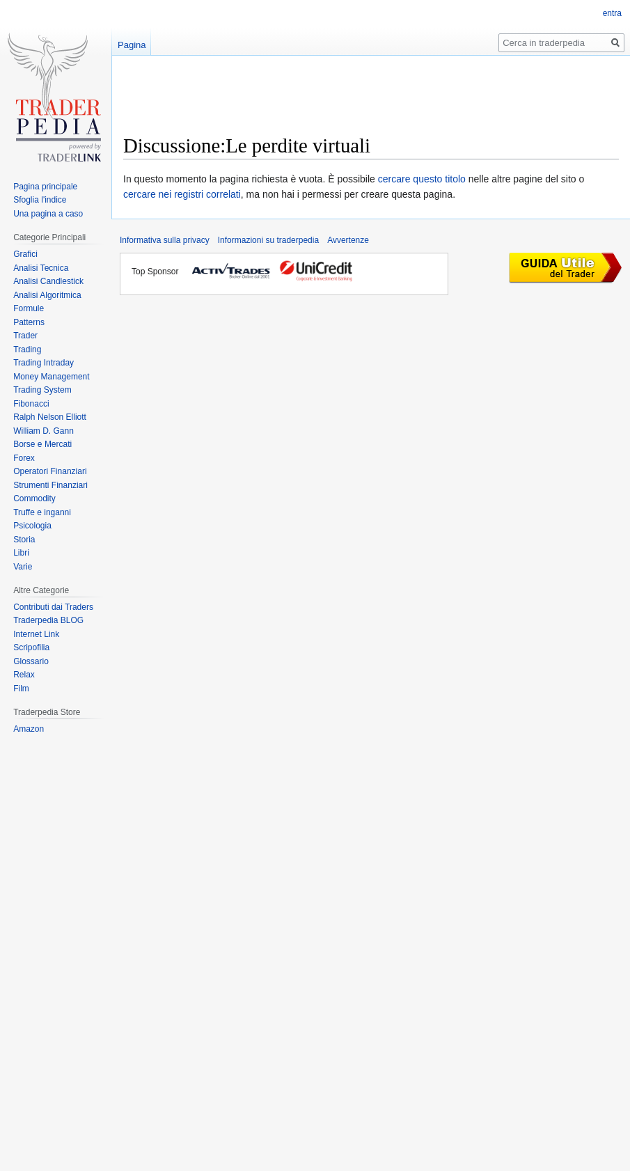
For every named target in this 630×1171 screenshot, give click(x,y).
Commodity (34, 498)
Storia (24, 539)
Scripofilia (31, 647)
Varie (22, 567)
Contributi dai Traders (53, 607)
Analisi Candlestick (48, 281)
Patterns (29, 322)
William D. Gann (43, 431)
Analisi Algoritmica (47, 295)
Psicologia (32, 526)
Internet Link (36, 634)
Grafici (25, 254)
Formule (28, 308)
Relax (24, 674)
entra (612, 13)
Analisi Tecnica (40, 268)
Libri (21, 553)
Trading (27, 349)
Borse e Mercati (42, 444)
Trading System (42, 390)
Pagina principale (45, 186)
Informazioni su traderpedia (268, 240)
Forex (24, 458)
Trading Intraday (43, 363)
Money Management (51, 377)
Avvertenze (348, 240)
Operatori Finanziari (49, 471)
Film (21, 688)
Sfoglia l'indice (39, 200)
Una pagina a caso (48, 214)
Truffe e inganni (42, 512)
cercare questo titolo (422, 178)
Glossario (31, 661)
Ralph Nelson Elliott (49, 417)
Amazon (28, 729)
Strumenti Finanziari (50, 485)
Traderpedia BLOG (48, 620)
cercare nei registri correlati (182, 194)
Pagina (131, 45)
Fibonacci (31, 404)
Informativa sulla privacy (165, 240)
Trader (25, 335)
